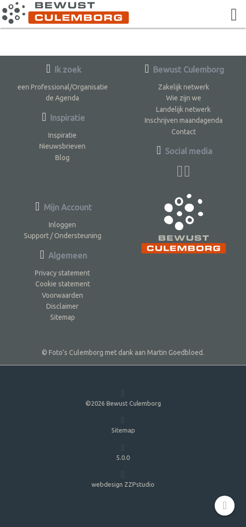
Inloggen (62, 225)
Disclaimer (62, 306)
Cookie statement (62, 284)
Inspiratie (62, 135)
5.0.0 (123, 451)
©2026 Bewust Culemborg (123, 397)
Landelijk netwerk (183, 109)
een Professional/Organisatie (62, 87)
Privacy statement (62, 273)
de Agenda (62, 98)
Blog (62, 158)
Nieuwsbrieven (62, 146)
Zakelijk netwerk (183, 87)
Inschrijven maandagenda (184, 120)
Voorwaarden (62, 295)
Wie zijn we (183, 98)
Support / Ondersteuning (62, 236)
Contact (183, 132)
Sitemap (62, 317)
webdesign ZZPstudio (123, 478)
